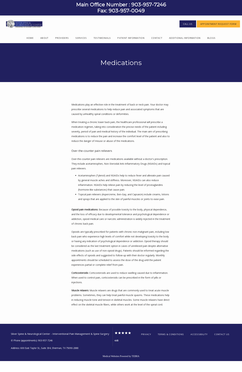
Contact (156, 48)
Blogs (211, 48)
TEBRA (135, 367)
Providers (62, 48)
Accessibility (199, 345)
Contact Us (221, 345)
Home (30, 48)
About (44, 48)
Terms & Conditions (171, 345)
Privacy (146, 345)
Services (81, 48)
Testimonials (102, 48)
